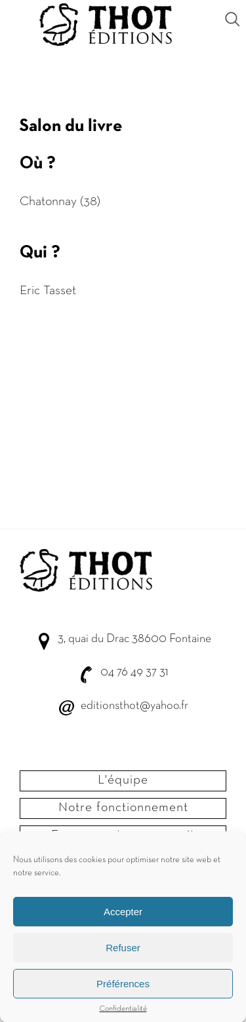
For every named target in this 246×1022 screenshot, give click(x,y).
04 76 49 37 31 (134, 672)
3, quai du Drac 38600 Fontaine (134, 639)
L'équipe (123, 780)
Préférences (123, 985)
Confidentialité (123, 1010)
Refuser (123, 949)
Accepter (123, 912)
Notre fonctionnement (123, 808)
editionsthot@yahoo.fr (134, 705)
